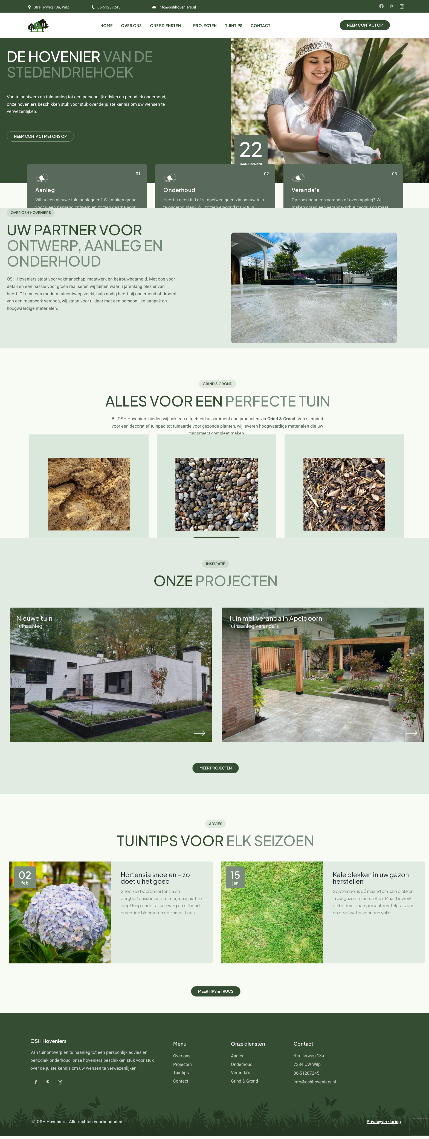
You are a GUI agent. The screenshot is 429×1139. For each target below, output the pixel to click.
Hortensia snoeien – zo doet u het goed (155, 877)
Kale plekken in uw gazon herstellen (371, 877)
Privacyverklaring (384, 1121)
